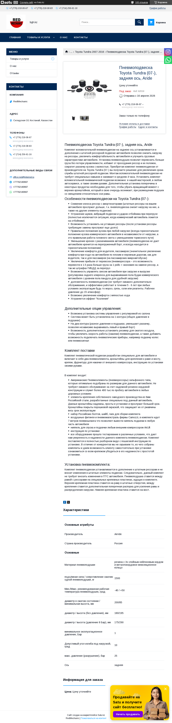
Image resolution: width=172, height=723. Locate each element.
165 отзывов (141, 2)
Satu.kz (101, 715)
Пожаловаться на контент (93, 718)
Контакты (81, 37)
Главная (15, 37)
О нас (64, 37)
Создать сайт (26, 2)
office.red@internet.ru (23, 177)
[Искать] (139, 22)
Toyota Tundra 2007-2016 (89, 51)
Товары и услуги (38, 37)
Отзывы (14, 73)
